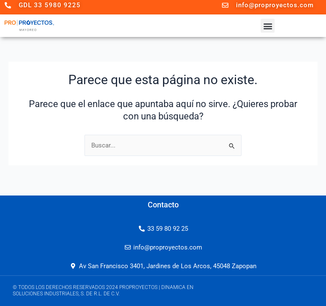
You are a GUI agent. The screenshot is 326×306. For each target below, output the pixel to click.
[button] (268, 26)
